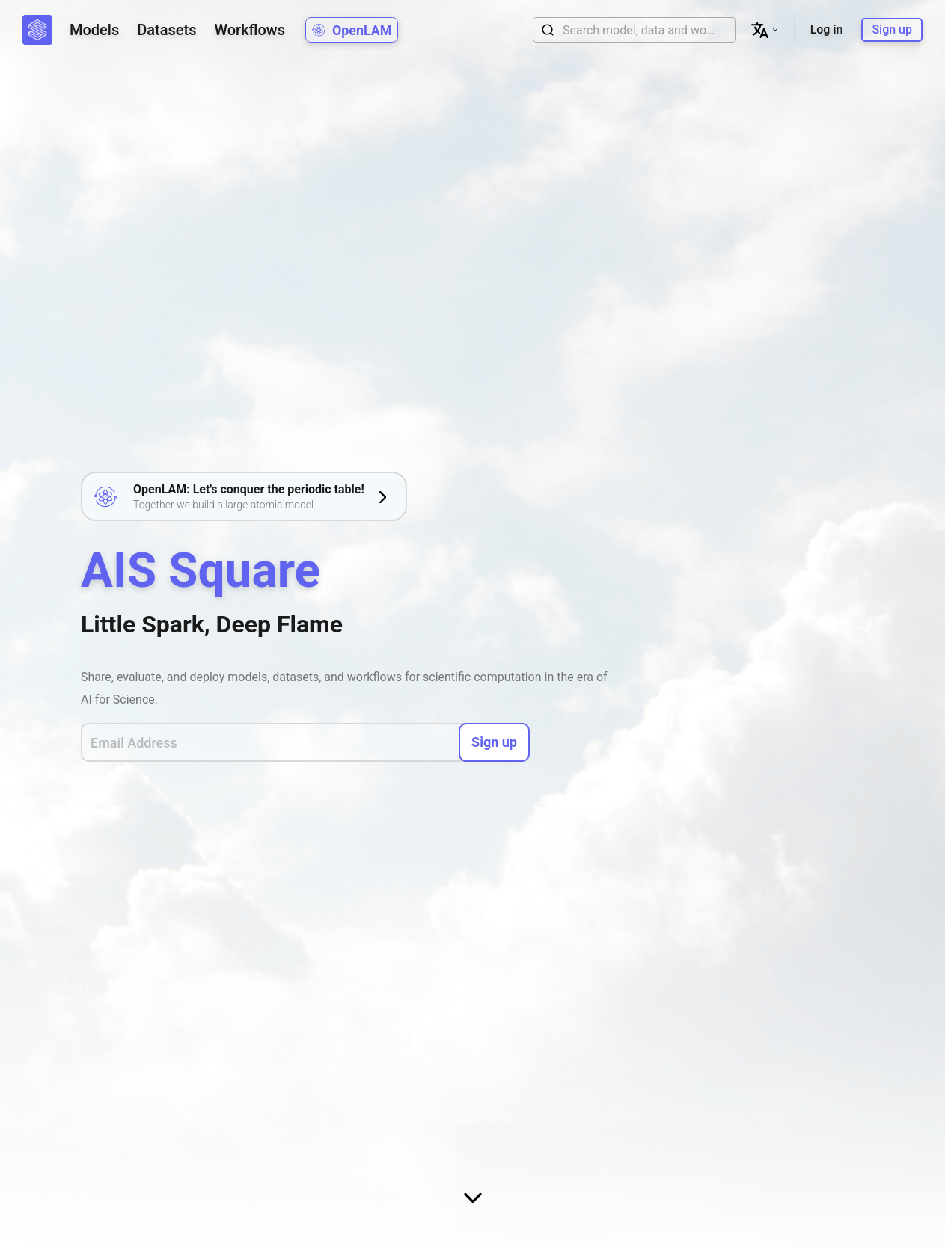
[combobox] (640, 30)
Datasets (166, 30)
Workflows (249, 30)
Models (94, 30)
